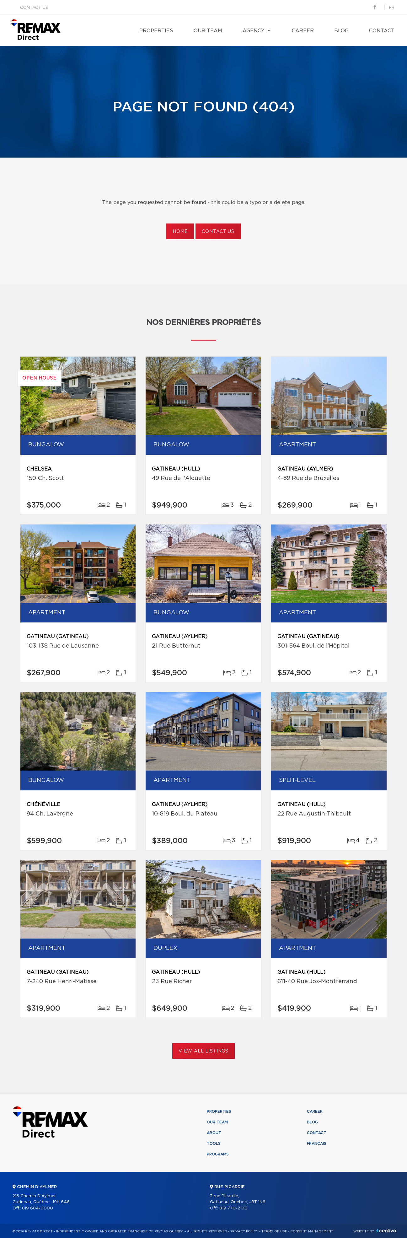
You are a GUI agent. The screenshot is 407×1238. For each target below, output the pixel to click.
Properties (156, 30)
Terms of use (274, 1231)
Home (180, 231)
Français (316, 1143)
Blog (341, 30)
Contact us (34, 8)
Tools (214, 1143)
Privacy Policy (244, 1231)
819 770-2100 (233, 1208)
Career (303, 30)
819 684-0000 (37, 1208)
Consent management (311, 1231)
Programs (218, 1154)
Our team (208, 30)
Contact (381, 30)
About (214, 1133)
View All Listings (203, 1051)
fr (391, 8)
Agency (254, 30)
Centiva (386, 1231)
